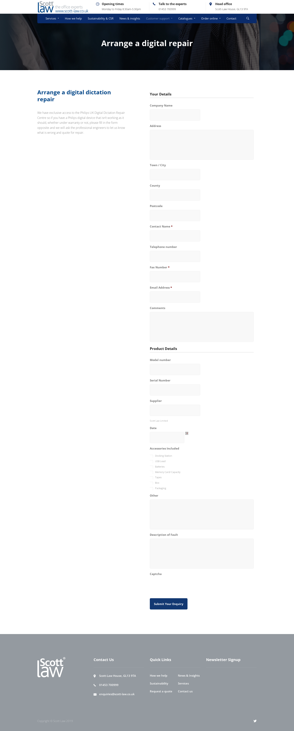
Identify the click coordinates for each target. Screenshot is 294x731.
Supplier (156, 401)
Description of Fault (164, 535)
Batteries (160, 466)
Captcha (156, 574)
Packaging (160, 488)
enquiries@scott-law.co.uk (117, 694)
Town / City (158, 165)
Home (115, 53)
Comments (157, 308)
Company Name (161, 105)
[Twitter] (255, 720)
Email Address (161, 287)
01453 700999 (108, 685)
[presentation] (178, 585)
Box (157, 482)
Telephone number (163, 247)
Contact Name (161, 226)
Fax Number (160, 267)
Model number (160, 360)
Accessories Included (164, 448)
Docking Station (163, 455)
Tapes (158, 477)
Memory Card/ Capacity (167, 472)
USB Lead (160, 461)
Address (155, 126)
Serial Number (160, 380)
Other (154, 495)
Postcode (156, 206)
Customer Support (136, 53)
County (155, 185)
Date (153, 428)
